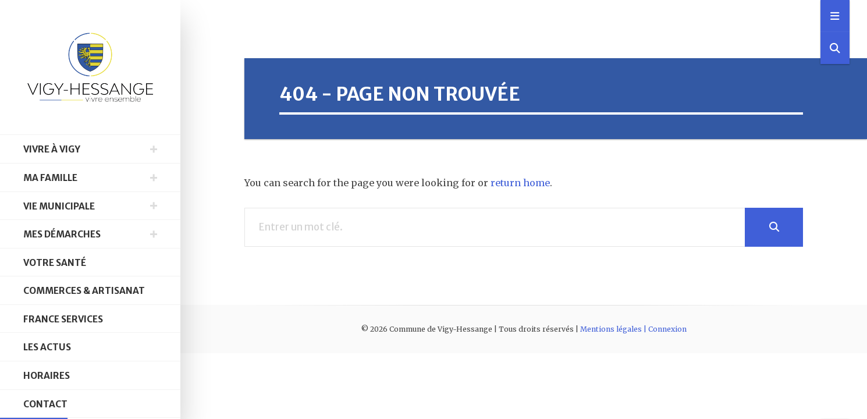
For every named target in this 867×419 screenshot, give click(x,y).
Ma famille (50, 177)
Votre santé (54, 262)
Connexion (667, 329)
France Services (63, 319)
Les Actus (47, 347)
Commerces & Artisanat (84, 290)
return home (520, 183)
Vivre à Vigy (51, 149)
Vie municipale (59, 206)
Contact (45, 404)
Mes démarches (62, 234)
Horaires (46, 375)
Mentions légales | (614, 329)
